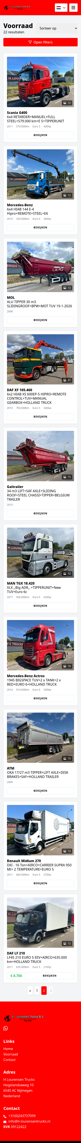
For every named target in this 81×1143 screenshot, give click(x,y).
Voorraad (10, 1054)
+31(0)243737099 (22, 1115)
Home (8, 1048)
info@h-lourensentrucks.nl (29, 1121)
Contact (9, 1059)
